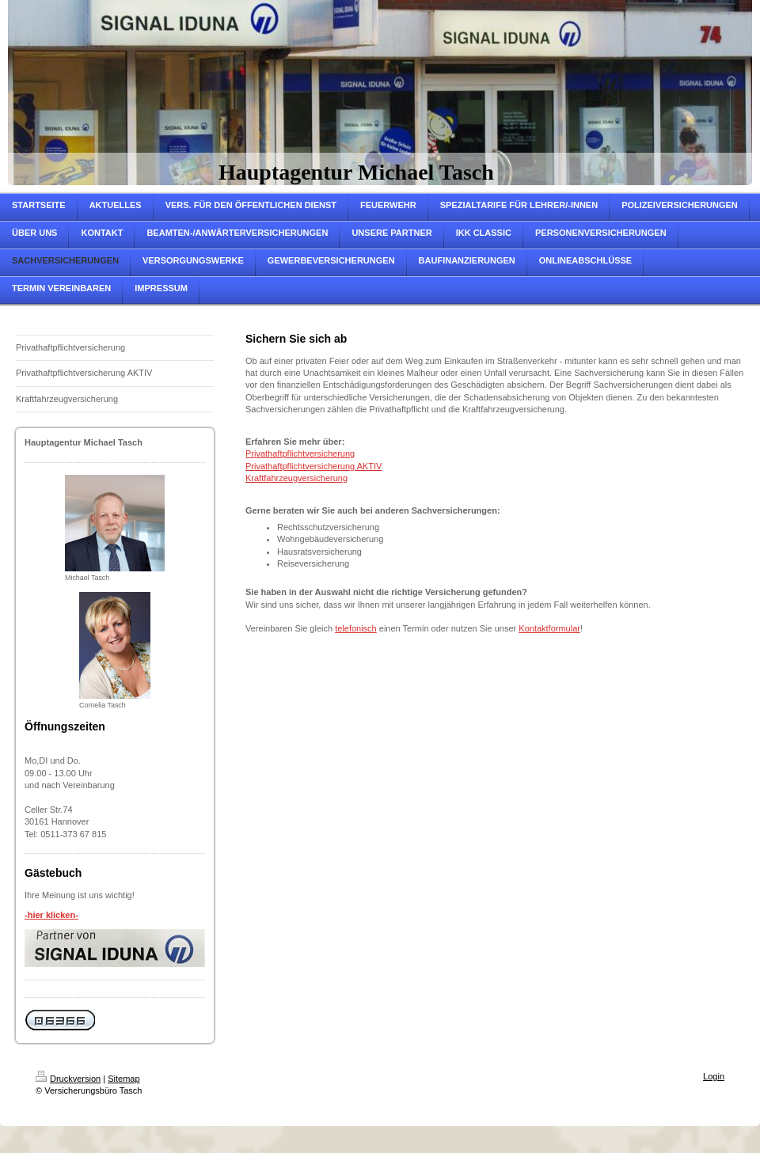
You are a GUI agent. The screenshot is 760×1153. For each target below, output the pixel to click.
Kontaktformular (549, 628)
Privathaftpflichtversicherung (300, 453)
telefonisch (356, 628)
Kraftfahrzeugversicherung (296, 478)
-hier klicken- (51, 915)
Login (713, 1076)
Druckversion (68, 1078)
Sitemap (123, 1078)
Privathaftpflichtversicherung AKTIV (313, 466)
